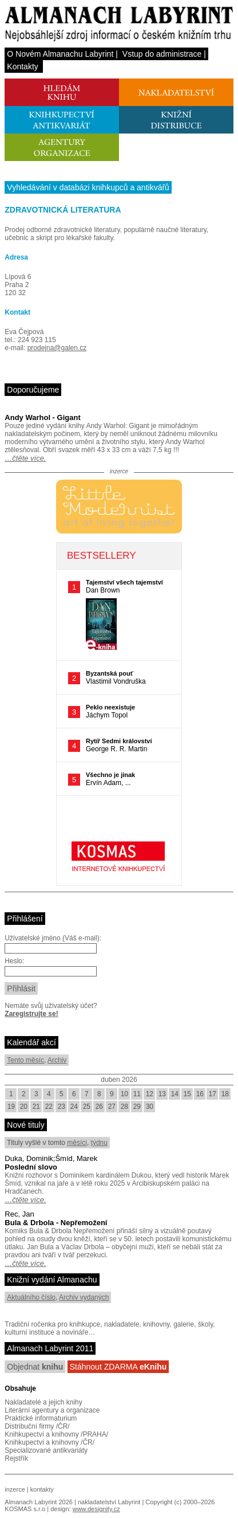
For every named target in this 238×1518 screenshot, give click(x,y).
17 (212, 1094)
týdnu (99, 1143)
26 (99, 1107)
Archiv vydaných (84, 1297)
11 (137, 1094)
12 (149, 1094)
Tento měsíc (25, 1060)
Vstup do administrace (162, 53)
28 (124, 1107)
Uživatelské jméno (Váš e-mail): (53, 938)
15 (187, 1094)
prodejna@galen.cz (57, 348)
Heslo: (14, 961)
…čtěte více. (25, 458)
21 (36, 1107)
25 (86, 1107)
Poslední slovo (31, 1167)
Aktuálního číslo (31, 1297)
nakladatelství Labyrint (109, 1502)
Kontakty (22, 66)
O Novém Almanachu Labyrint (60, 53)
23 (61, 1107)
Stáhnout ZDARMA (118, 1366)
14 (174, 1094)
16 (200, 1094)
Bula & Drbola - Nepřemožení (56, 1222)
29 (137, 1107)
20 (23, 1107)
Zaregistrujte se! (31, 1014)
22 (49, 1107)
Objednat (35, 1366)
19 (11, 1107)
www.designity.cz (96, 1508)
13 (162, 1094)
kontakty (42, 1489)
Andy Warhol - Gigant (42, 417)
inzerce (15, 1489)
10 (124, 1094)
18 (225, 1094)
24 (74, 1107)
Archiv (56, 1060)
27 (112, 1107)
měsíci (77, 1143)
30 (149, 1107)
